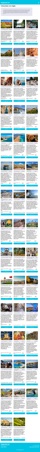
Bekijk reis (6, 43)
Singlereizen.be (5, 2)
